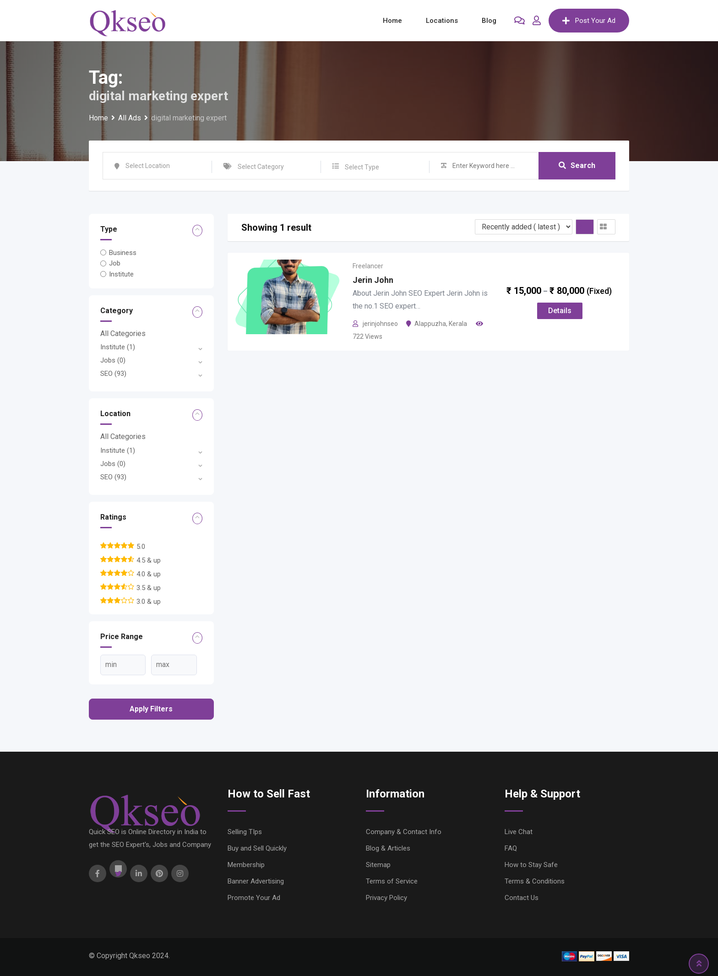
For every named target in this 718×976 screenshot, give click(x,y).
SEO (113, 373)
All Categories (123, 333)
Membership (246, 865)
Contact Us (521, 898)
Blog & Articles (388, 848)
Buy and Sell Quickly (257, 848)
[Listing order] (523, 226)
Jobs (112, 360)
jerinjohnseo (380, 323)
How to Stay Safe (531, 865)
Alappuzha (430, 323)
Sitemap (378, 865)
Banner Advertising (256, 881)
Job (114, 263)
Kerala (458, 323)
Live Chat (519, 832)
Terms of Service (392, 881)
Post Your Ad (588, 20)
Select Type (362, 167)
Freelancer (368, 266)
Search (577, 165)
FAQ (511, 848)
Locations (442, 20)
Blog (489, 20)
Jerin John (373, 280)
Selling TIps (245, 832)
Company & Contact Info (403, 832)
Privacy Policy (386, 898)
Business (122, 253)
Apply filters (151, 709)
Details (559, 310)
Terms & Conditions (535, 881)
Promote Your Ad (254, 898)
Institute (121, 274)
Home (392, 20)
